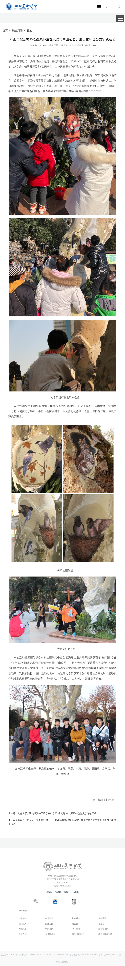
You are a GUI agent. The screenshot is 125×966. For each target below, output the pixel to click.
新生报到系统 (78, 934)
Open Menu (120, 18)
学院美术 (49, 929)
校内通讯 (102, 918)
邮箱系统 (76, 918)
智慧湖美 (49, 918)
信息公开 (23, 918)
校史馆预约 (103, 929)
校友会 (75, 924)
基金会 (101, 924)
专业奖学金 (50, 934)
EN (107, 6)
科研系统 (23, 934)
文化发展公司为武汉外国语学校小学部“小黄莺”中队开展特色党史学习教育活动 (53, 813)
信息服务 (23, 924)
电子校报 (76, 929)
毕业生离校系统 (105, 934)
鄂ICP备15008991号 (108, 955)
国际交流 (49, 924)
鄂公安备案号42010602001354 (83, 955)
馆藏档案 (23, 929)
